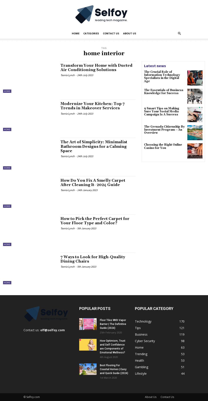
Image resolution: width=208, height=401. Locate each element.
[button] (179, 34)
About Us (129, 33)
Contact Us (111, 33)
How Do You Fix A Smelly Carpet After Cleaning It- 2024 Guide (94, 182)
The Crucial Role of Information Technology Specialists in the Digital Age (163, 74)
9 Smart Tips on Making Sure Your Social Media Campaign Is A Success (164, 111)
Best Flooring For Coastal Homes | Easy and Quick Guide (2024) (114, 369)
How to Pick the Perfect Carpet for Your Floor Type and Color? (96, 221)
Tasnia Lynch (67, 75)
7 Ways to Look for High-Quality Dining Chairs (94, 259)
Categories (91, 33)
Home (75, 33)
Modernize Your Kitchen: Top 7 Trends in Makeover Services (93, 106)
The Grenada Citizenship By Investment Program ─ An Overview (163, 130)
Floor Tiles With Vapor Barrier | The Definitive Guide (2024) (113, 324)
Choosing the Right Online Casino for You (162, 147)
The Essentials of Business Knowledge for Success (162, 92)
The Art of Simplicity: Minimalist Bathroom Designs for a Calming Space (95, 146)
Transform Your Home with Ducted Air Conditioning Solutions (98, 67)
